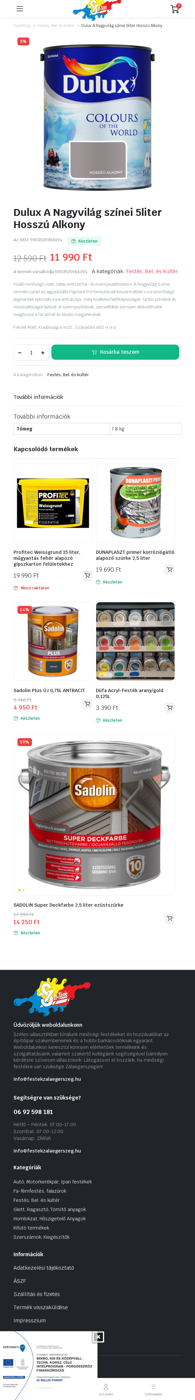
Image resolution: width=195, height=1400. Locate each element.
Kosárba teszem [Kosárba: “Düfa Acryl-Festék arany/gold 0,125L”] (170, 708)
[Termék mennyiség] (31, 352)
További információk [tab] (38, 397)
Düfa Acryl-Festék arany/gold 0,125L (129, 693)
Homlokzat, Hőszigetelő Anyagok (50, 1219)
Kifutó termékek (31, 1228)
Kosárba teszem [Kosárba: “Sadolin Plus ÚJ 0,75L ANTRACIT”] (87, 704)
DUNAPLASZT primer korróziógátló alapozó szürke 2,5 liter (135, 555)
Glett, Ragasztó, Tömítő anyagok (50, 1209)
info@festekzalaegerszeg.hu (47, 1079)
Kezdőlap (22, 25)
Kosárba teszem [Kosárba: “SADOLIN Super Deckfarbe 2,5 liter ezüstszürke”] (170, 918)
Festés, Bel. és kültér (56, 25)
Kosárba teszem (119, 352)
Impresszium (30, 1320)
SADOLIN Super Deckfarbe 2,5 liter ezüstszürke (69, 905)
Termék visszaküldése (41, 1307)
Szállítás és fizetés (37, 1294)
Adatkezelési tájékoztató (44, 1267)
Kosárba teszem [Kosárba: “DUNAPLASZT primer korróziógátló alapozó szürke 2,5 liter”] (170, 569)
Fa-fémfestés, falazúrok (40, 1191)
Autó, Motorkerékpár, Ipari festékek (53, 1182)
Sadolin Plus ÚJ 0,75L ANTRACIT (49, 690)
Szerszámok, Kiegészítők (42, 1237)
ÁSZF (20, 1281)
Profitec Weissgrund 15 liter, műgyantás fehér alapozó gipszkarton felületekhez (47, 558)
